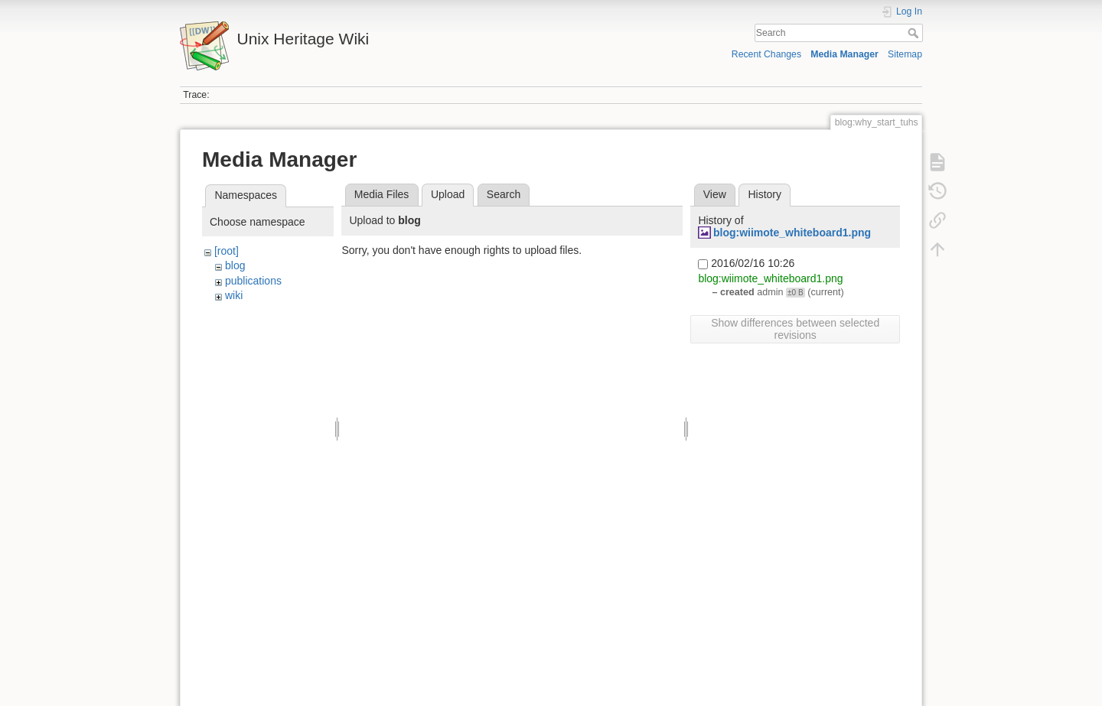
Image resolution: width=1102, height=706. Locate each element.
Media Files (381, 194)
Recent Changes (766, 54)
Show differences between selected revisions (795, 329)
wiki (234, 295)
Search (915, 33)
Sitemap (905, 54)
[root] (226, 251)
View (714, 194)
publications (253, 281)
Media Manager (844, 54)
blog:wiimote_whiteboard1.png (792, 232)
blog (235, 265)
